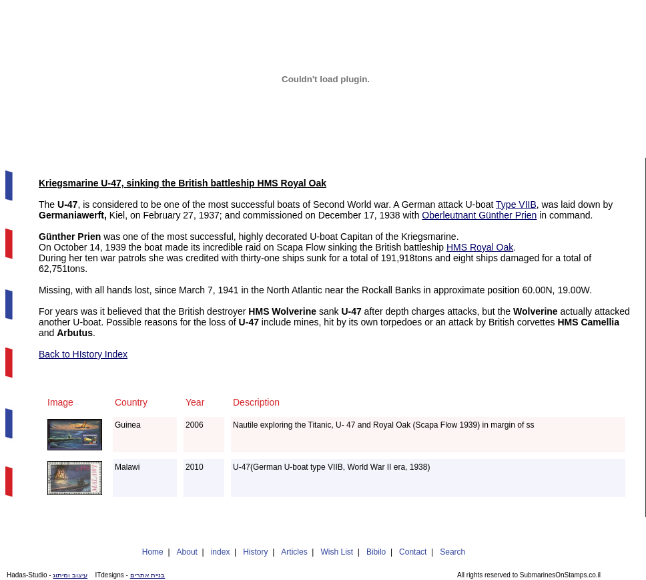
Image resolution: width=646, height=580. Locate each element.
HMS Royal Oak (479, 247)
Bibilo (376, 552)
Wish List (336, 552)
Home (153, 552)
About (187, 552)
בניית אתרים (148, 575)
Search (452, 552)
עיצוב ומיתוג (70, 575)
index (220, 552)
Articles (294, 552)
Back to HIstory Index (83, 354)
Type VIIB (516, 204)
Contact (412, 552)
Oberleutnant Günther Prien (479, 215)
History (255, 552)
